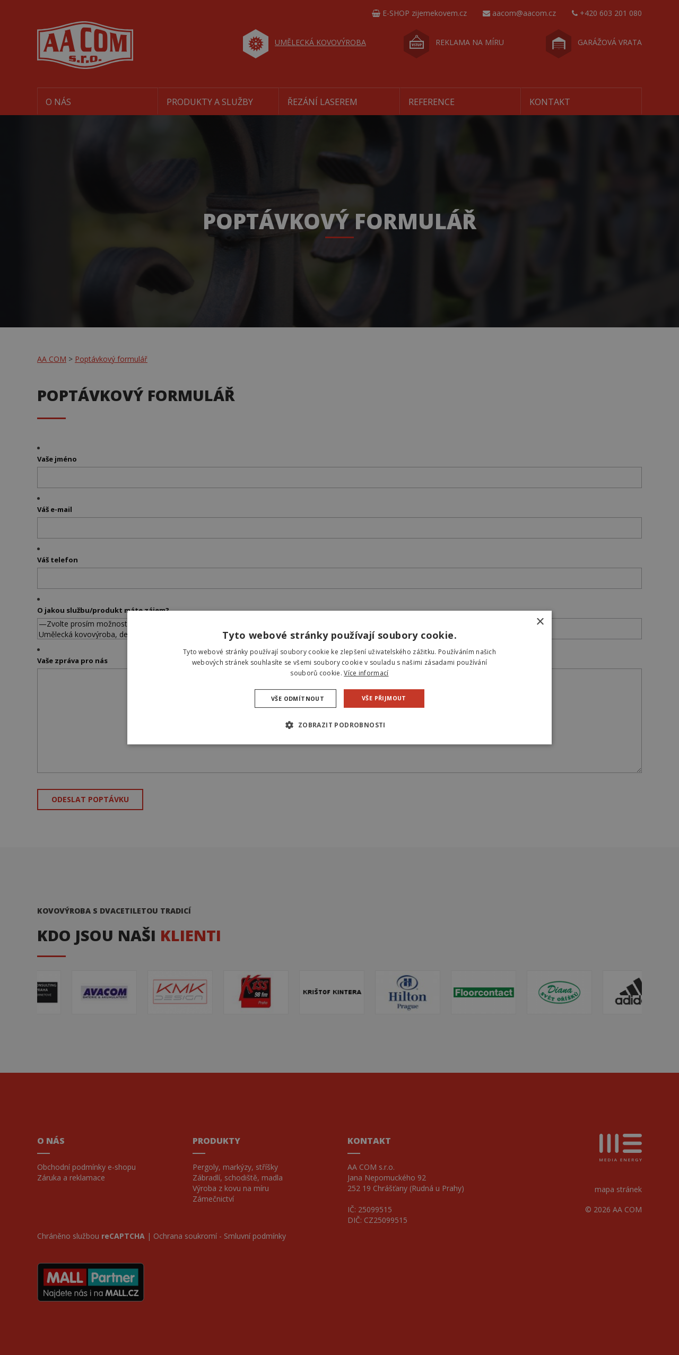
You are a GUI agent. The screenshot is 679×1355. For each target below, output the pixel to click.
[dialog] (339, 677)
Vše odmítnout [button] (298, 698)
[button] (339, 724)
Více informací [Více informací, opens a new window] (366, 673)
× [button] (540, 622)
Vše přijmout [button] (383, 697)
